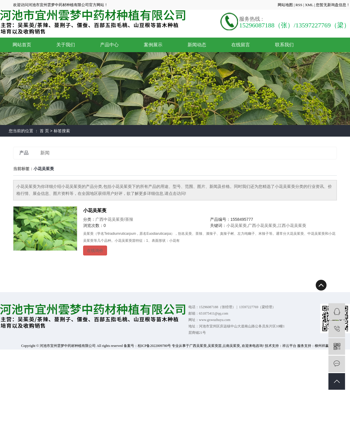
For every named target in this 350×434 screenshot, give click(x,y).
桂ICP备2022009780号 (154, 346)
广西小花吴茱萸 (262, 225)
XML (309, 5)
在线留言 (240, 44)
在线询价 (95, 250)
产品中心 (109, 44)
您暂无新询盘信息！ (333, 5)
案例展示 (153, 44)
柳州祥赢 (322, 346)
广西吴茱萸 (198, 346)
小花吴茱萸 (94, 210)
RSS (298, 5)
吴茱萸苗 (215, 346)
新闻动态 (197, 44)
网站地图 (286, 5)
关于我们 (65, 44)
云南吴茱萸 (231, 346)
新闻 (45, 152)
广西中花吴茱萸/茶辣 (114, 219)
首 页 (44, 130)
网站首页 (22, 44)
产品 (24, 152)
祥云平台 (289, 346)
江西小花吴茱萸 (292, 225)
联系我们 (284, 44)
